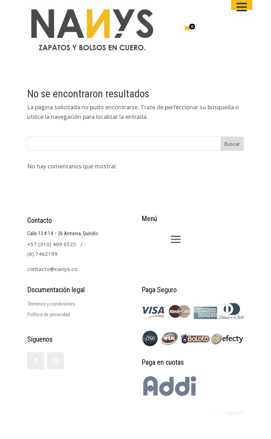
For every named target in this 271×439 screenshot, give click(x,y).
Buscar (232, 143)
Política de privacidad (48, 314)
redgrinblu (234, 412)
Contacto (39, 220)
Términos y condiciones (51, 304)
